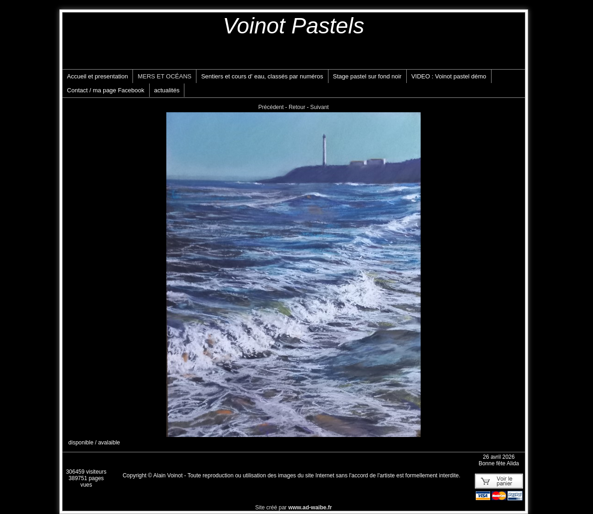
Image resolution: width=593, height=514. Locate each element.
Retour (297, 107)
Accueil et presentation (97, 76)
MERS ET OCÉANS (164, 76)
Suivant (319, 107)
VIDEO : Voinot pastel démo (448, 76)
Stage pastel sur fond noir (367, 76)
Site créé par (293, 507)
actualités (167, 90)
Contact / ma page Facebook (106, 90)
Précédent (271, 107)
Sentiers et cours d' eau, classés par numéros (262, 76)
